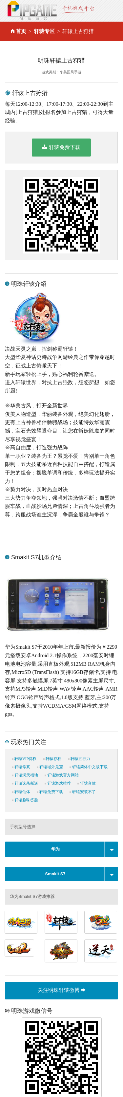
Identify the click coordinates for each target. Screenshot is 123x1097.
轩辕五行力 (79, 758)
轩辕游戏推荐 (58, 783)
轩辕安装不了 (83, 792)
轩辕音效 (86, 783)
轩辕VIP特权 (24, 758)
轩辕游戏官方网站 (62, 775)
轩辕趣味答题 (25, 800)
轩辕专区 (44, 31)
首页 (21, 31)
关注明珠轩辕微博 (61, 990)
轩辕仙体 (21, 792)
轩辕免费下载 (61, 147)
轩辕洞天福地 (25, 775)
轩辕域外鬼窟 (50, 767)
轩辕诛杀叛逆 (25, 783)
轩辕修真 (21, 767)
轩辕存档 (52, 758)
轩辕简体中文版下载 (89, 767)
